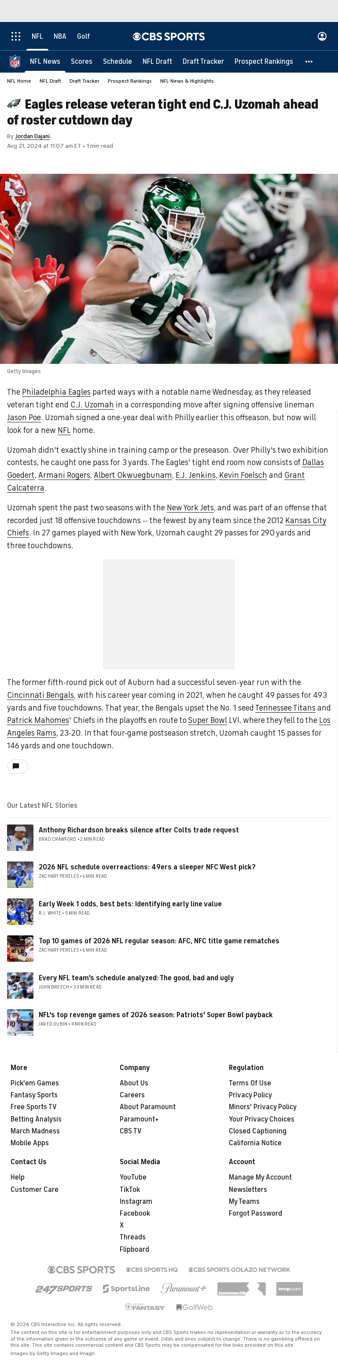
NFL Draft (50, 81)
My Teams (244, 1201)
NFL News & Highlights (187, 81)
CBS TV (131, 1131)
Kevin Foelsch (243, 475)
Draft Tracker (84, 81)
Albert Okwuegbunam (133, 475)
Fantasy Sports (34, 1095)
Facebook (135, 1213)
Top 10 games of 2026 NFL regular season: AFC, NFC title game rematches (159, 941)
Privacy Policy (250, 1095)
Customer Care (35, 1189)
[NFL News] (45, 62)
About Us (134, 1083)
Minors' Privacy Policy (263, 1107)
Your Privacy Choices (261, 1119)
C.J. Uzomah (92, 405)
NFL (64, 430)
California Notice (255, 1143)
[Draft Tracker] (203, 62)
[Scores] (82, 62)
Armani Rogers (64, 475)
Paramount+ (139, 1119)
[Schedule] (117, 62)
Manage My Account (260, 1177)
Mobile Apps (30, 1143)
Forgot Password (255, 1213)
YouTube (133, 1177)
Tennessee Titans (285, 708)
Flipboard (134, 1249)
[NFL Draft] (157, 62)
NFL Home (19, 81)
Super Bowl (207, 720)
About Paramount (148, 1107)
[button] (309, 62)
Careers (132, 1095)
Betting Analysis (36, 1119)
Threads (133, 1237)
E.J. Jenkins (196, 475)
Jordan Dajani (32, 136)
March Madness (35, 1131)
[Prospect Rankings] (263, 62)
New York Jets (190, 508)
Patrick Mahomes (38, 720)
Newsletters (248, 1189)
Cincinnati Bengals (40, 695)
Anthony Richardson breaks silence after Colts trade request (139, 830)
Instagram (136, 1201)
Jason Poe (24, 417)
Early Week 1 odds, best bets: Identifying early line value (130, 904)
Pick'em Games (35, 1083)
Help (18, 1177)
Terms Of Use (250, 1083)
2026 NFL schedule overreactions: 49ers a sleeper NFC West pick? (147, 867)
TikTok (130, 1189)
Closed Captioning (258, 1131)
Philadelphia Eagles (56, 392)
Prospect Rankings (130, 81)
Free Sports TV (34, 1107)
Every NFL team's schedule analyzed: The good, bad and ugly (136, 978)
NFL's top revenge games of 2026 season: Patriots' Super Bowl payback (156, 1015)
